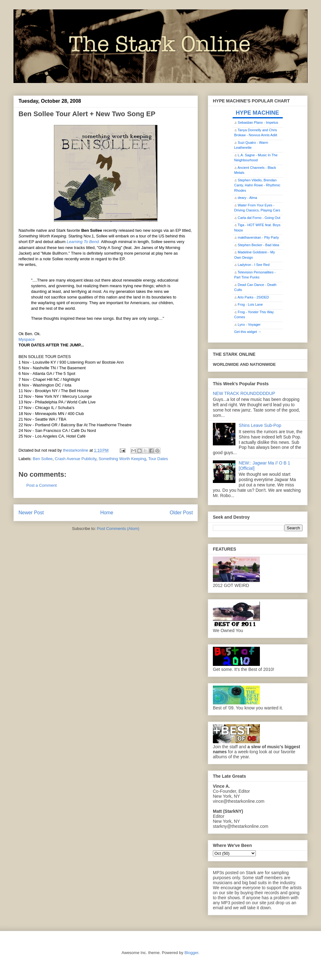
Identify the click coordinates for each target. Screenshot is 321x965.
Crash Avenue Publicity (75, 458)
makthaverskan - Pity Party (258, 237)
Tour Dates (158, 458)
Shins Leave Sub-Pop (260, 425)
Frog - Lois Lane (250, 304)
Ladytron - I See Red (254, 265)
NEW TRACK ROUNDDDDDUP (244, 393)
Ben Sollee (43, 458)
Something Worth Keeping (122, 458)
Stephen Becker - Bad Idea (258, 245)
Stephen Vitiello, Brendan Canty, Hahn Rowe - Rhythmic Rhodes (257, 185)
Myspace (26, 339)
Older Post (181, 512)
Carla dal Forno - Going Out (259, 218)
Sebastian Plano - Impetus (258, 122)
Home (106, 512)
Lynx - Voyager (249, 324)
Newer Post (31, 512)
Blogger (191, 952)
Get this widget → (247, 332)
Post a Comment (41, 485)
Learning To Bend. (84, 241)
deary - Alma (247, 198)
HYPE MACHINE (257, 113)
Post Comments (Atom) (118, 528)
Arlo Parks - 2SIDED (253, 297)
